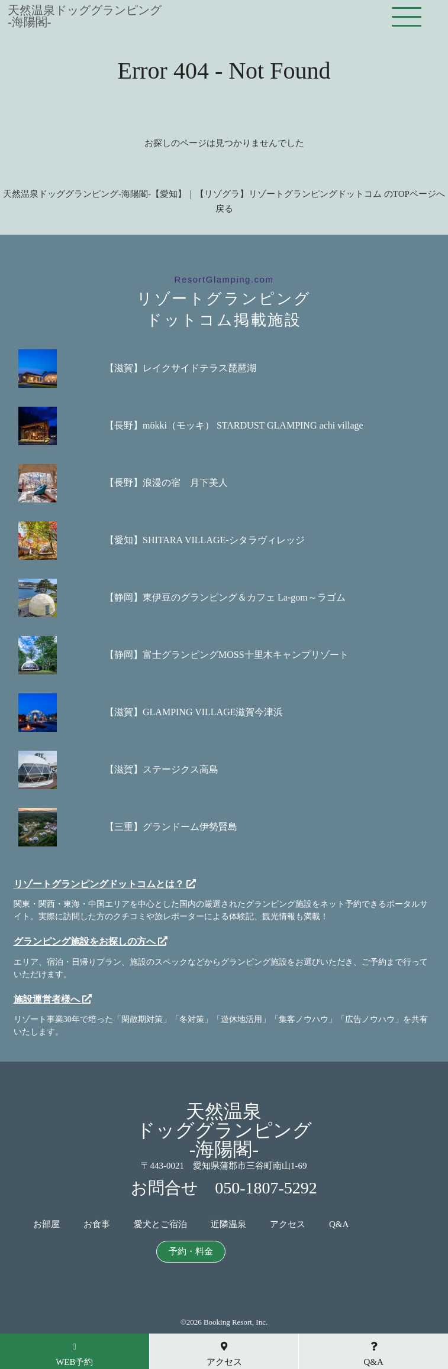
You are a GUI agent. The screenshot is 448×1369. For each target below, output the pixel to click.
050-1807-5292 (266, 1188)
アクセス (287, 1224)
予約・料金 (191, 1251)
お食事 (96, 1224)
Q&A (339, 1224)
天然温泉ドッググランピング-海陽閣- (85, 16)
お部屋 (46, 1224)
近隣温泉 (228, 1224)
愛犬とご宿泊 (160, 1224)
